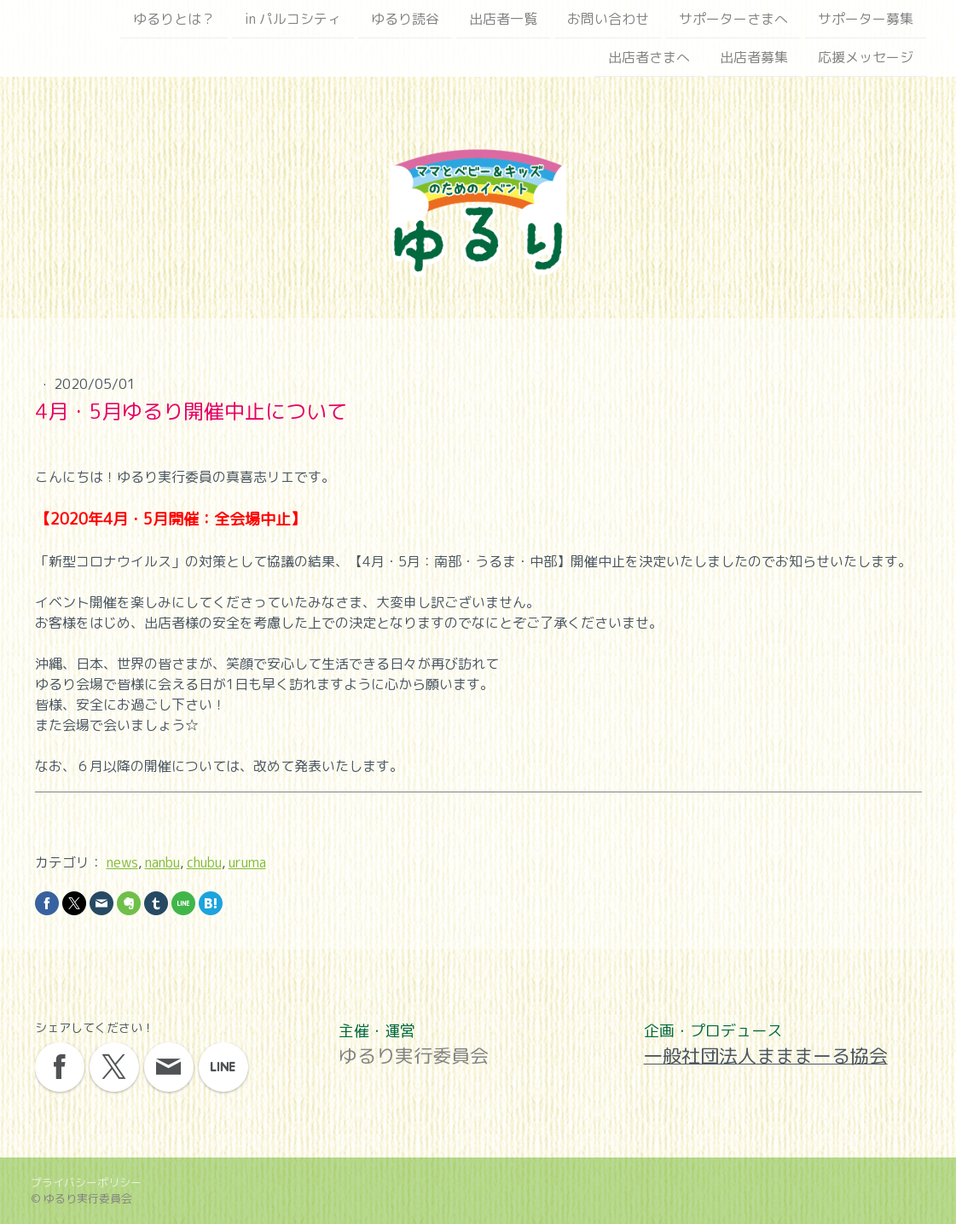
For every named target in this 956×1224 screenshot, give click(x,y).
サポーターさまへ (733, 18)
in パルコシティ (293, 18)
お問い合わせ (608, 18)
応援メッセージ (865, 58)
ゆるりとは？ (174, 18)
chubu (204, 862)
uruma (247, 862)
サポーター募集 (865, 18)
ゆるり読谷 (405, 18)
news (122, 862)
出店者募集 (754, 58)
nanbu (162, 862)
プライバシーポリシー (86, 1182)
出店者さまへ (649, 58)
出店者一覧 (503, 18)
